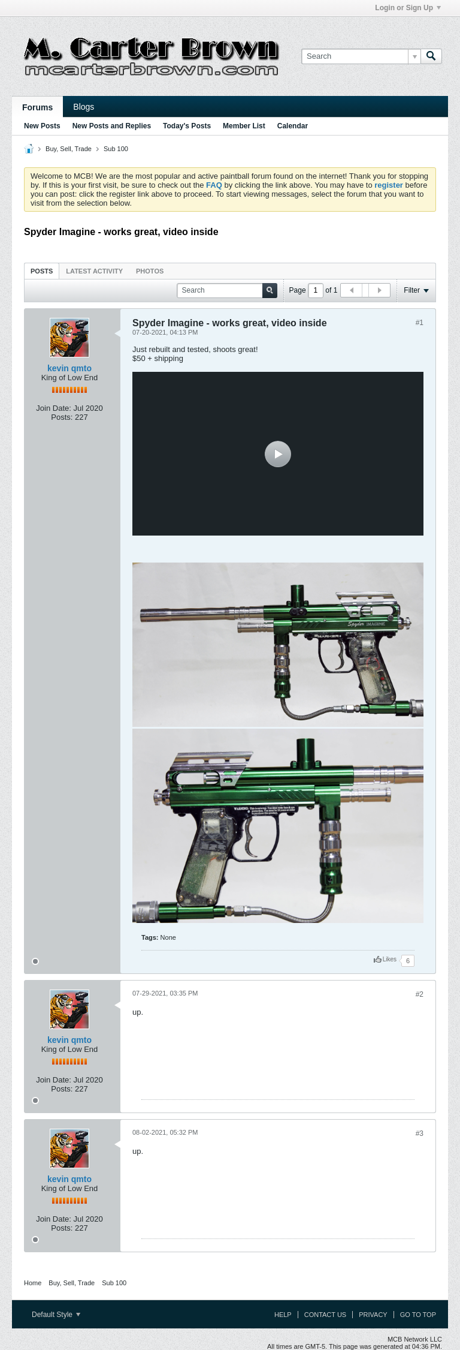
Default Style (56, 1314)
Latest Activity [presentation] (94, 271)
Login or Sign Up (408, 8)
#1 (419, 322)
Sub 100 (116, 148)
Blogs (83, 107)
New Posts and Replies (111, 126)
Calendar (292, 126)
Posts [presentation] (42, 271)
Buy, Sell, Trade (69, 148)
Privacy (373, 1314)
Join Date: (53, 408)
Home (32, 1282)
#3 (419, 1133)
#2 (419, 994)
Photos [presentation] (150, 271)
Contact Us (325, 1314)
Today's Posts (187, 126)
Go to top (418, 1314)
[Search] (360, 56)
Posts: (61, 417)
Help (283, 1314)
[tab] (41, 271)
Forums (37, 107)
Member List (244, 126)
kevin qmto (69, 368)
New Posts (42, 126)
